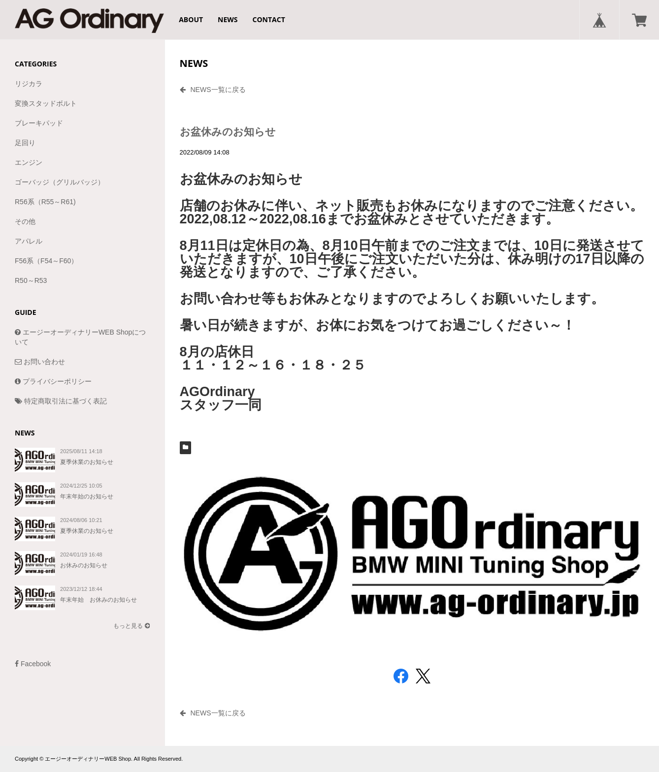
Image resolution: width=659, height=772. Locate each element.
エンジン (28, 162)
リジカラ (28, 84)
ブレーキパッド (39, 123)
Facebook (33, 664)
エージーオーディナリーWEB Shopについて (80, 337)
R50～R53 (31, 280)
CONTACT (269, 19)
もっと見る (131, 625)
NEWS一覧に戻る (213, 89)
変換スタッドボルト (46, 103)
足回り (25, 143)
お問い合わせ (40, 362)
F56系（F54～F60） (46, 261)
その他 (25, 221)
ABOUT (191, 19)
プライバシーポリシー (53, 381)
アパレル (28, 241)
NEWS (227, 19)
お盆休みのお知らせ (233, 131)
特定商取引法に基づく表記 (61, 401)
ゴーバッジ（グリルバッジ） (59, 182)
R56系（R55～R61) (45, 202)
